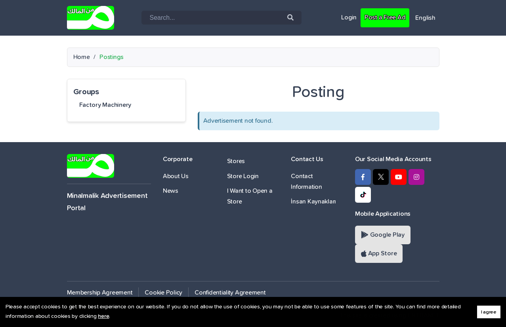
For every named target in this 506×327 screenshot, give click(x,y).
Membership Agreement (100, 292)
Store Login (243, 176)
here (103, 316)
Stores (236, 161)
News (170, 191)
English (425, 18)
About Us (176, 176)
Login (349, 17)
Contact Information (306, 181)
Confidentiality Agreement (230, 292)
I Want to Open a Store (250, 196)
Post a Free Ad (385, 17)
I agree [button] (488, 312)
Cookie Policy (163, 292)
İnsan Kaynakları (313, 201)
